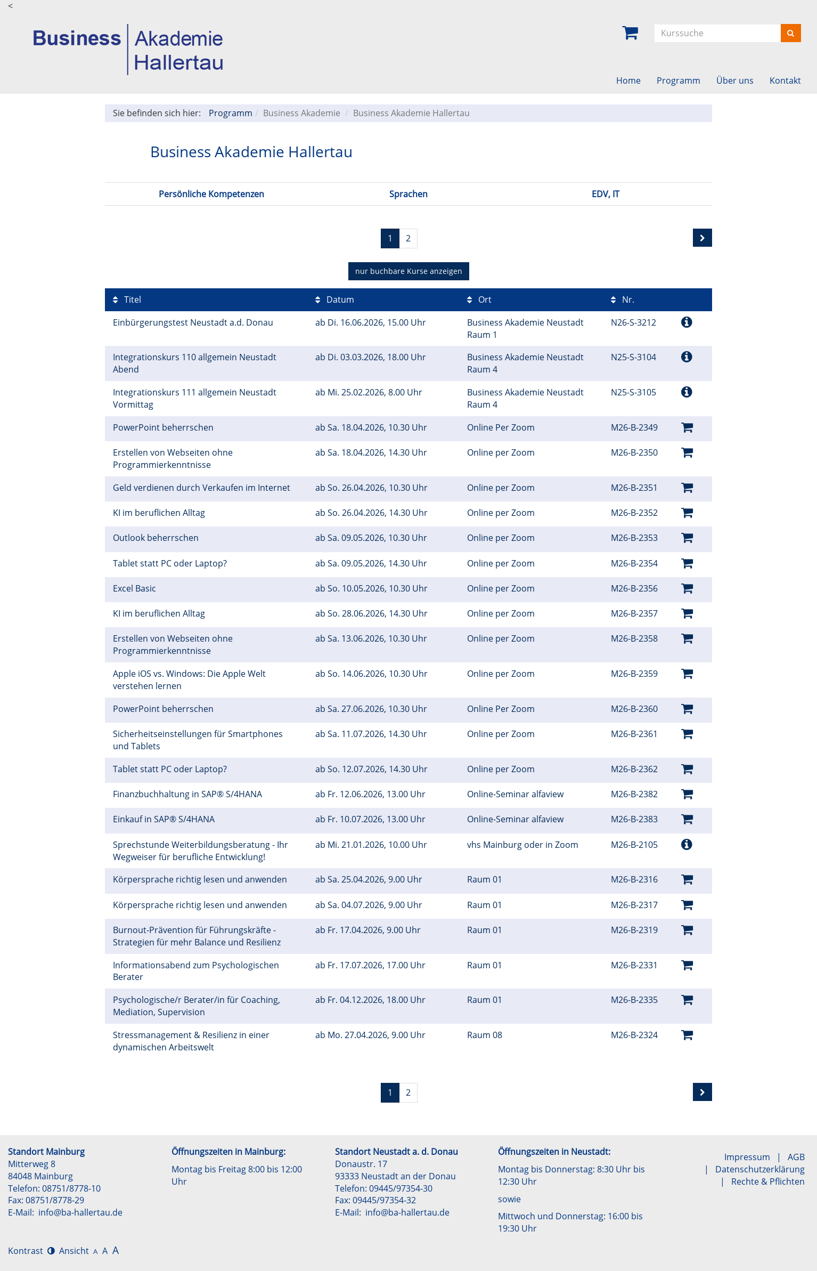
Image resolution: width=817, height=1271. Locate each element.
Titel (127, 299)
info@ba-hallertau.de (80, 1212)
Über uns (735, 80)
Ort (479, 299)
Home (628, 80)
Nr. (622, 299)
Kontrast (31, 1251)
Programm (678, 80)
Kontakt (785, 80)
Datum (334, 299)
